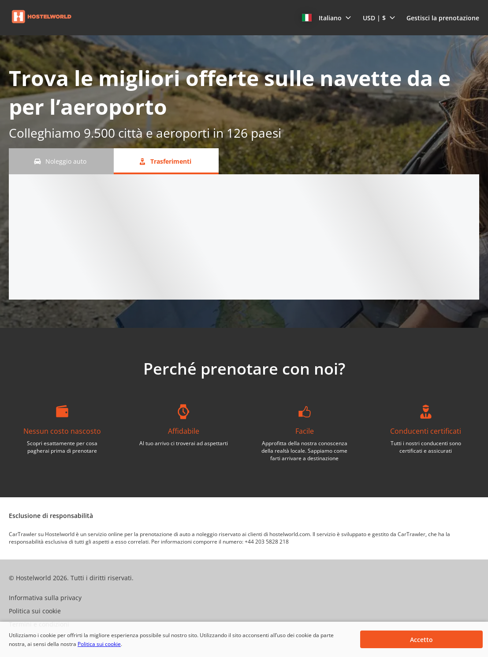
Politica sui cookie (99, 644)
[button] (327, 17)
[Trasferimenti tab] (166, 161)
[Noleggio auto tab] (61, 161)
